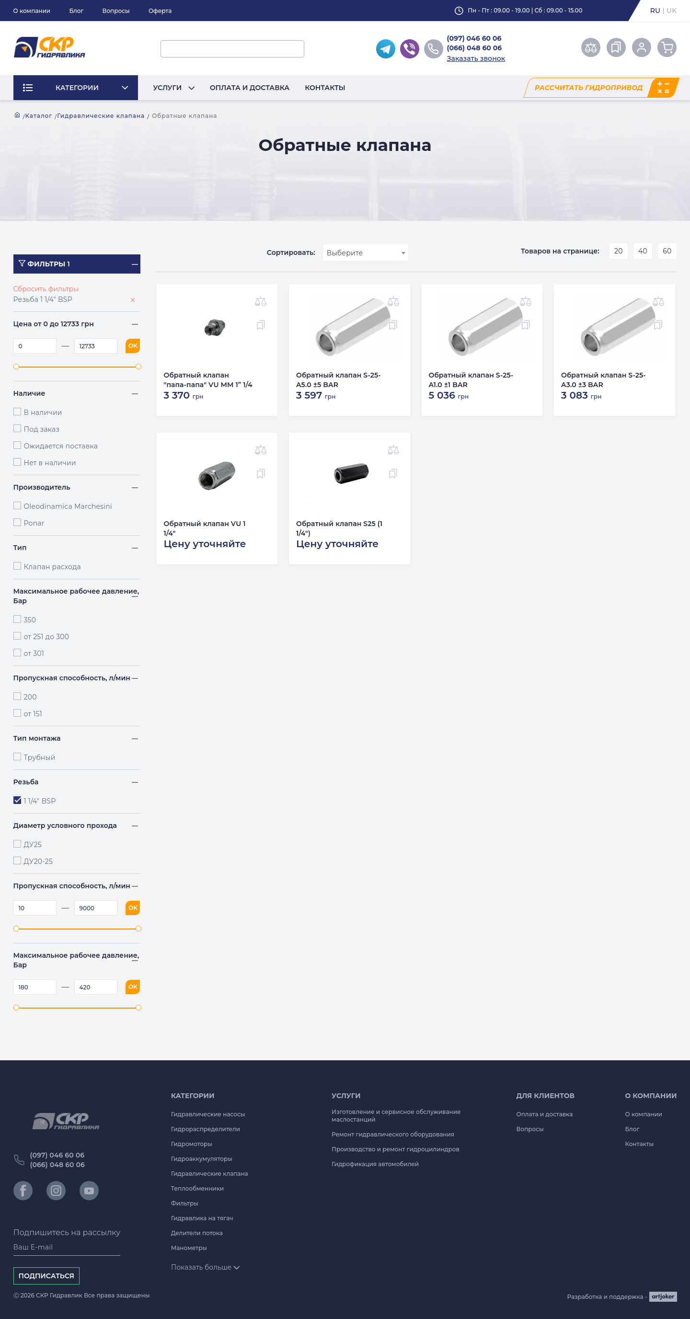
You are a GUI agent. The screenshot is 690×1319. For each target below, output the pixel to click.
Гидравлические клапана (101, 115)
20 (618, 251)
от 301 (34, 653)
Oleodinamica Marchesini (68, 506)
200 (30, 697)
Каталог (39, 115)
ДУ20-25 (38, 861)
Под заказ (42, 429)
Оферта (160, 10)
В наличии (43, 412)
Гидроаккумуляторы (201, 1158)
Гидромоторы (191, 1143)
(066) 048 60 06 (474, 48)
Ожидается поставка (61, 446)
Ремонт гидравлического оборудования (393, 1134)
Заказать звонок (476, 58)
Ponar (34, 523)
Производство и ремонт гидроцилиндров (396, 1149)
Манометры (189, 1247)
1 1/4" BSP (40, 801)
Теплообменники (197, 1188)
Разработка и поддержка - (622, 1297)
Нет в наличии (50, 463)
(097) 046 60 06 (474, 38)
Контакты (325, 87)
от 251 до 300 (46, 636)
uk (672, 10)
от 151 (33, 714)
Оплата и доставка (249, 87)
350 (30, 620)
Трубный (40, 757)
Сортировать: (291, 252)
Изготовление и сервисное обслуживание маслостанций (396, 1115)
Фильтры (184, 1203)
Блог (76, 10)
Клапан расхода (52, 566)
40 (642, 251)
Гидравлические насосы (208, 1114)
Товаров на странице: (560, 251)
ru (655, 10)
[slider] (16, 366)
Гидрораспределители (205, 1129)
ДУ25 (33, 844)
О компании (32, 10)
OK (133, 345)
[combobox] (365, 252)
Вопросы (115, 10)
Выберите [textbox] (345, 253)
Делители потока (197, 1233)
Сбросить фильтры (46, 289)
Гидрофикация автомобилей (375, 1164)
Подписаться (46, 1276)
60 (667, 251)
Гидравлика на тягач (202, 1218)
